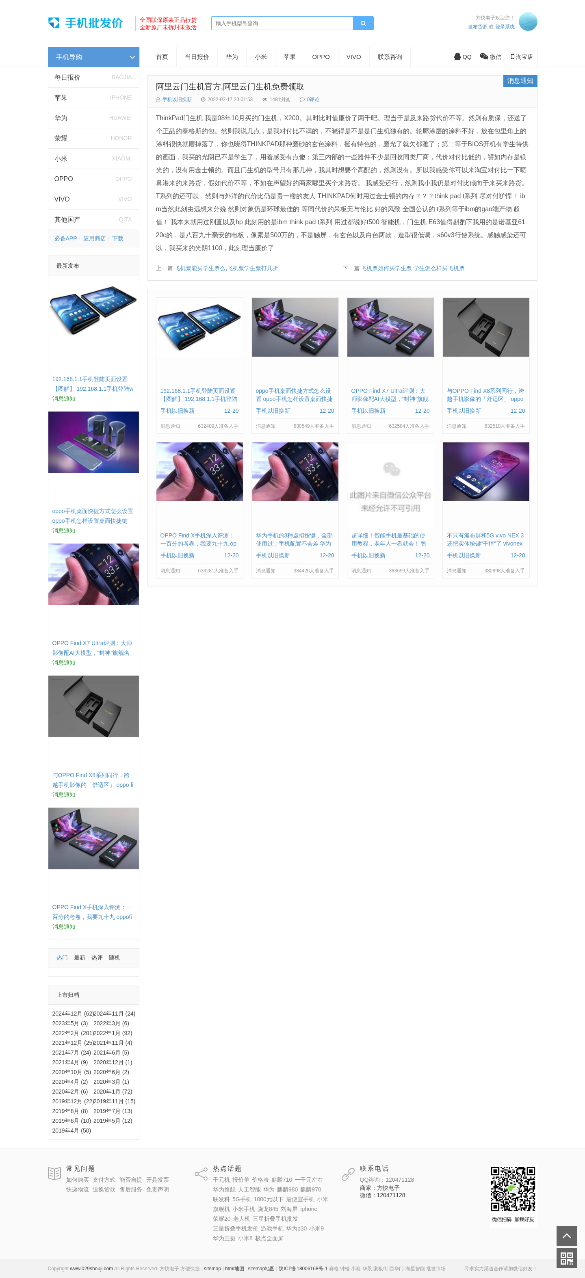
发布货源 (478, 27)
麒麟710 (281, 1179)
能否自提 (130, 1179)
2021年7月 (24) (71, 1052)
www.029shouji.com (91, 1269)
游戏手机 (272, 1228)
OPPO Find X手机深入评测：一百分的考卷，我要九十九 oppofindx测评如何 (92, 917)
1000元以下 (269, 1199)
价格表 (260, 1179)
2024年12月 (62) (73, 1013)
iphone (308, 1209)
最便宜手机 (300, 1199)
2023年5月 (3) (70, 1023)
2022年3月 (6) (111, 1023)
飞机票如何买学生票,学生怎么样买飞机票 (413, 268)
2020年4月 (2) (70, 1082)
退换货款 (104, 1189)
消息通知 (520, 80)
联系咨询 (390, 56)
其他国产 (67, 219)
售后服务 (130, 1189)
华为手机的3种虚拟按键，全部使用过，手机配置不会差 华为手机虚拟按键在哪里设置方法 (294, 543)
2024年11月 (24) (114, 1013)
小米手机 (243, 1209)
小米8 (245, 1238)
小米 (60, 158)
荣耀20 (222, 1218)
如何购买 (77, 1179)
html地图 (234, 1269)
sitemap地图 (261, 1269)
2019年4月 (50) (71, 1130)
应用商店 (94, 238)
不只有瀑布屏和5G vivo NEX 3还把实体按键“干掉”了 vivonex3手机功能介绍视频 (485, 543)
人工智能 (249, 1189)
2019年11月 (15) (114, 1101)
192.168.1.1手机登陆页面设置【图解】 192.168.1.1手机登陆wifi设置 (93, 389)
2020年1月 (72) (112, 1091)
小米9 (316, 1228)
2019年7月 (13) (112, 1111)
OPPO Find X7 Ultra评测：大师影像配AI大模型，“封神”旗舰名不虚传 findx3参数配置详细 (92, 653)
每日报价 (67, 77)
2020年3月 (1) (111, 1082)
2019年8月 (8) (70, 1111)
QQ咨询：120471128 (387, 1179)
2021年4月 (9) (70, 1062)
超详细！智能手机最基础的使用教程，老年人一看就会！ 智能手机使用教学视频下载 (389, 543)
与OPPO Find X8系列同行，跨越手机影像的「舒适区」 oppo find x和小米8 (93, 785)
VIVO (62, 199)
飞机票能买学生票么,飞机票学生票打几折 (226, 268)
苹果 (60, 97)
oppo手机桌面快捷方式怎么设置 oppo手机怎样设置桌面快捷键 (294, 399)
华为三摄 (224, 1238)
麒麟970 (310, 1189)
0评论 (313, 99)
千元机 (221, 1179)
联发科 (221, 1199)
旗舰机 (221, 1209)
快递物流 (77, 1189)
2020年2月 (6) (70, 1091)
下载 (118, 238)
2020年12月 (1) (112, 1062)
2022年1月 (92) (112, 1033)
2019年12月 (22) (73, 1101)
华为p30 (296, 1228)
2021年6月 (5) (111, 1052)
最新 (79, 957)
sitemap (212, 1269)
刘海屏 (289, 1209)
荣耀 (60, 138)
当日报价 (197, 56)
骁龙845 (268, 1209)
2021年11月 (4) (112, 1043)
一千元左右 (309, 1179)
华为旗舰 (224, 1189)
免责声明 (157, 1189)
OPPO (63, 178)
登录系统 (505, 27)
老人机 (241, 1218)
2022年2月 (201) (73, 1033)
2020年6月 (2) (111, 1072)
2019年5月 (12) (112, 1121)
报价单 (240, 1179)
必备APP (65, 238)
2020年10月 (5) (71, 1072)
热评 (97, 957)
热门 (62, 957)
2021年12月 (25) (73, 1043)
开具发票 (157, 1179)
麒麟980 (287, 1189)
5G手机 (241, 1199)
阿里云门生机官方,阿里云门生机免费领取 (230, 86)
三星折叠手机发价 (235, 1228)
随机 (114, 957)
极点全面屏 (269, 1238)
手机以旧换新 (177, 99)
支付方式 (104, 1179)
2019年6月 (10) (71, 1121)
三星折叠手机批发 (275, 1218)
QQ (463, 57)
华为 (60, 118)
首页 (162, 56)
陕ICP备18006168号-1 (303, 1269)
